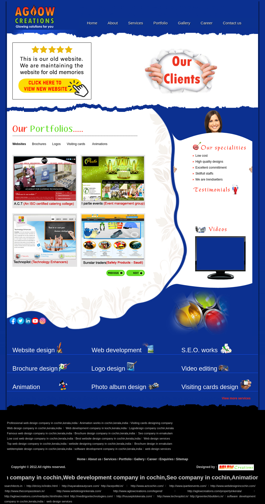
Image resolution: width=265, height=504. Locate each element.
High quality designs (209, 161)
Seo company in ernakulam (155, 433)
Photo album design (118, 386)
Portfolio (160, 23)
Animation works (26, 390)
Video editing (199, 368)
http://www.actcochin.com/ (146, 485)
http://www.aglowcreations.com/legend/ (138, 491)
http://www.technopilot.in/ (173, 496)
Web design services (157, 438)
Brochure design (35, 368)
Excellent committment (211, 167)
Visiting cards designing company (151, 422)
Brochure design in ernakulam (153, 443)
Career (206, 23)
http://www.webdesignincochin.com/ (232, 485)
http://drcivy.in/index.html (41, 485)
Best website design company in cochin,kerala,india (108, 438)
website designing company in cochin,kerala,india (100, 443)
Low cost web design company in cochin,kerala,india (40, 438)
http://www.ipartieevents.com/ (187, 485)
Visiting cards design (209, 386)
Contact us (232, 23)
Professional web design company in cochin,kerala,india (42, 422)
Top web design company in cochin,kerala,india (37, 443)
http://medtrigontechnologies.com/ (91, 496)
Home (92, 23)
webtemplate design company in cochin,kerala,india (39, 448)
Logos (56, 144)
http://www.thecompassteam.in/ (25, 491)
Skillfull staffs (204, 173)
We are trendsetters (209, 179)
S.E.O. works (199, 350)
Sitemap (182, 459)
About (113, 23)
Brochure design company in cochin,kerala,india (105, 433)
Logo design (108, 368)
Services (135, 23)
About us (94, 459)
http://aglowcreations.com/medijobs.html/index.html (36, 496)
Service (44, 240)
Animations (99, 144)
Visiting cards (76, 144)
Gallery (184, 23)
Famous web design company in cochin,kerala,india (39, 433)
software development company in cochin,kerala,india (109, 448)
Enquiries (166, 459)
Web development (117, 350)
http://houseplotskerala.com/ (134, 496)
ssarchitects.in (13, 485)
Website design (33, 350)
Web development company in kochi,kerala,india (96, 428)
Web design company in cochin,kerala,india (34, 428)
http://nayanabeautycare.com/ (80, 485)
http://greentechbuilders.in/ (207, 496)
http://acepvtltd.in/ (113, 485)
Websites (19, 144)
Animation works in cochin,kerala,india (103, 422)
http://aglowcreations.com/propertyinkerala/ (220, 491)
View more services (236, 398)
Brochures (39, 144)
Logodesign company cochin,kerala (151, 428)
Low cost (201, 155)
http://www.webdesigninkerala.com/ (79, 491)
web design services (158, 448)
